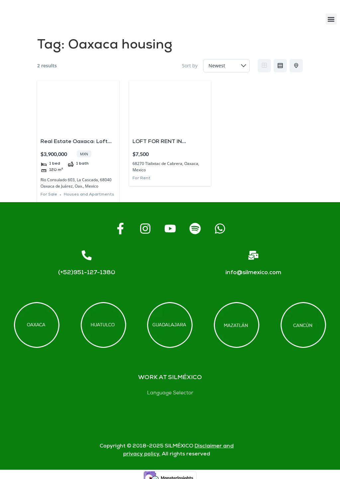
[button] (331, 19)
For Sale (49, 194)
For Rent (141, 178)
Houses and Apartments (89, 194)
